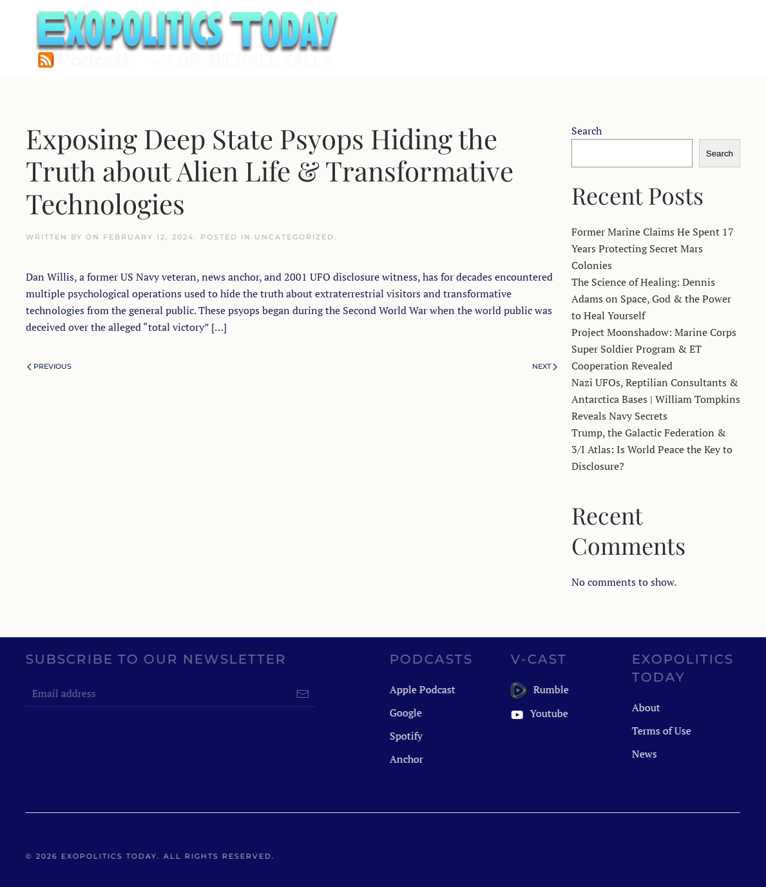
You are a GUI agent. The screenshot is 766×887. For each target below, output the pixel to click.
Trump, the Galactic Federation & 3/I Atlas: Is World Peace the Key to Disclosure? (651, 449)
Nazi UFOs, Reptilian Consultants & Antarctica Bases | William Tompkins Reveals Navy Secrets (655, 399)
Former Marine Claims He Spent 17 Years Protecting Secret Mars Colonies (652, 248)
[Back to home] (185, 38)
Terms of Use (660, 731)
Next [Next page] (544, 366)
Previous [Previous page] (49, 366)
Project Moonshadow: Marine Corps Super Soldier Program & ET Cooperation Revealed (653, 349)
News (643, 754)
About (645, 707)
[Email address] (169, 694)
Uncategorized (294, 236)
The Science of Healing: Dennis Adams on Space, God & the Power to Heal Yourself (651, 298)
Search (586, 131)
